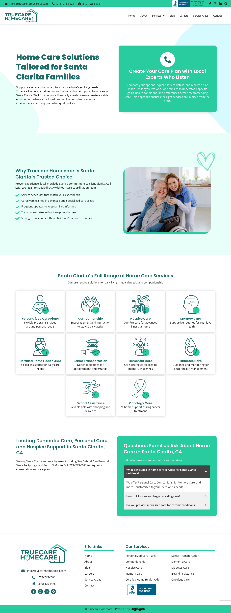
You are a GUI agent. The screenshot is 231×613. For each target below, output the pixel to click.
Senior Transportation (90, 361)
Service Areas (200, 15)
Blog (172, 15)
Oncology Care (140, 403)
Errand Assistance (182, 573)
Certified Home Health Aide (40, 361)
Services (158, 15)
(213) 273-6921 (47, 577)
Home (131, 15)
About (143, 15)
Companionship (90, 318)
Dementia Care (140, 361)
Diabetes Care (191, 361)
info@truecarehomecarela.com (46, 571)
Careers (184, 15)
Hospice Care (140, 318)
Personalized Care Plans (40, 318)
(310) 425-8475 (47, 584)
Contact (217, 15)
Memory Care (190, 318)
